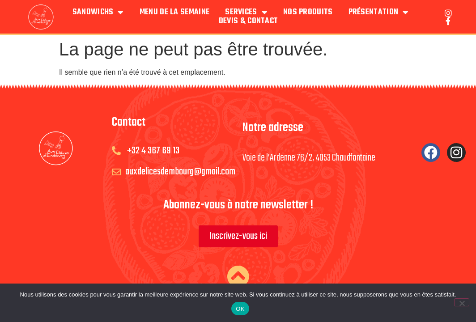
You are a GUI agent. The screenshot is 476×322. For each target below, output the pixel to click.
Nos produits (308, 12)
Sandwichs (98, 12)
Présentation (378, 12)
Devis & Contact (248, 21)
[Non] (461, 302)
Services (246, 12)
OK (240, 308)
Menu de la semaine (174, 12)
